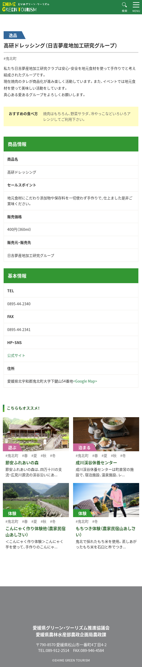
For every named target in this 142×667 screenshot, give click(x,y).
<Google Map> (85, 381)
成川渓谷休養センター (96, 462)
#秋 (43, 455)
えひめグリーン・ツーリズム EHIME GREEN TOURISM (25, 6)
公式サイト (16, 355)
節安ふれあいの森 (22, 462)
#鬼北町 (10, 58)
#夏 (34, 455)
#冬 (53, 455)
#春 (25, 455)
